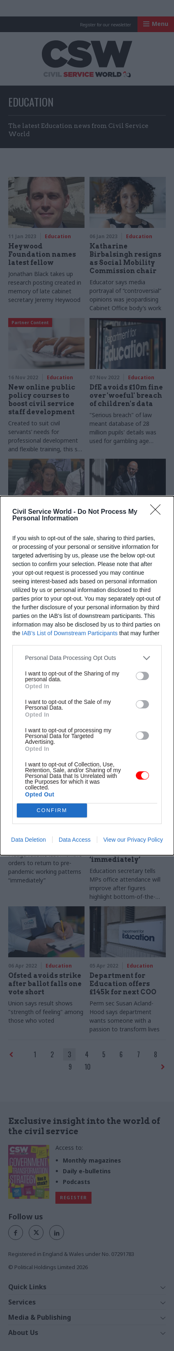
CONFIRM (52, 810)
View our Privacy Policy (133, 839)
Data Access (75, 839)
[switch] (142, 676)
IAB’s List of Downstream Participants (69, 632)
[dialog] (87, 675)
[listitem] (87, 657)
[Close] (158, 512)
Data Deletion (28, 839)
